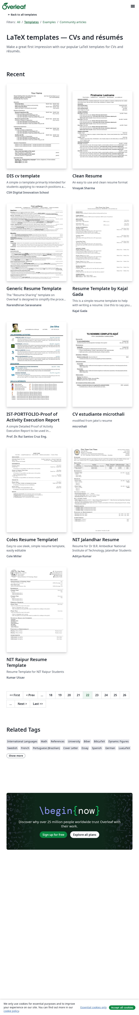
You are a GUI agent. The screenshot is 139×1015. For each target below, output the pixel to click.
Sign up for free (53, 835)
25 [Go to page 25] (115, 695)
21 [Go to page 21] (78, 695)
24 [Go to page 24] (106, 695)
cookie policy (11, 1011)
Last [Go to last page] (38, 704)
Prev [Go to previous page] (30, 695)
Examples (49, 22)
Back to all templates (22, 14)
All (18, 22)
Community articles (73, 22)
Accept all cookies (122, 1007)
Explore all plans (84, 835)
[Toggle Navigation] (133, 6)
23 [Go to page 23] (96, 695)
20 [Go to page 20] (69, 695)
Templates (31, 22)
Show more (16, 755)
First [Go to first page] (15, 695)
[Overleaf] (14, 6)
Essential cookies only (93, 1007)
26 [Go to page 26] (124, 695)
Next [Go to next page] (22, 704)
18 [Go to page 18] (50, 695)
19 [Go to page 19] (60, 695)
